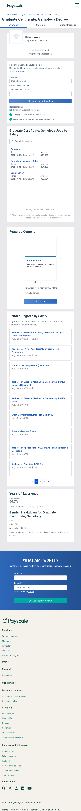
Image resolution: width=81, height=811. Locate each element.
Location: (13, 77)
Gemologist (16, 149)
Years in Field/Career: (19, 89)
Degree (22, 15)
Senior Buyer (17, 173)
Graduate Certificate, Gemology (40, 15)
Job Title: (18, 573)
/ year (35, 37)
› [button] (60, 258)
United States (12, 15)
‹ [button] (21, 258)
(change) (25, 85)
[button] (13, 24)
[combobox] (40, 81)
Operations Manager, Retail (24, 161)
